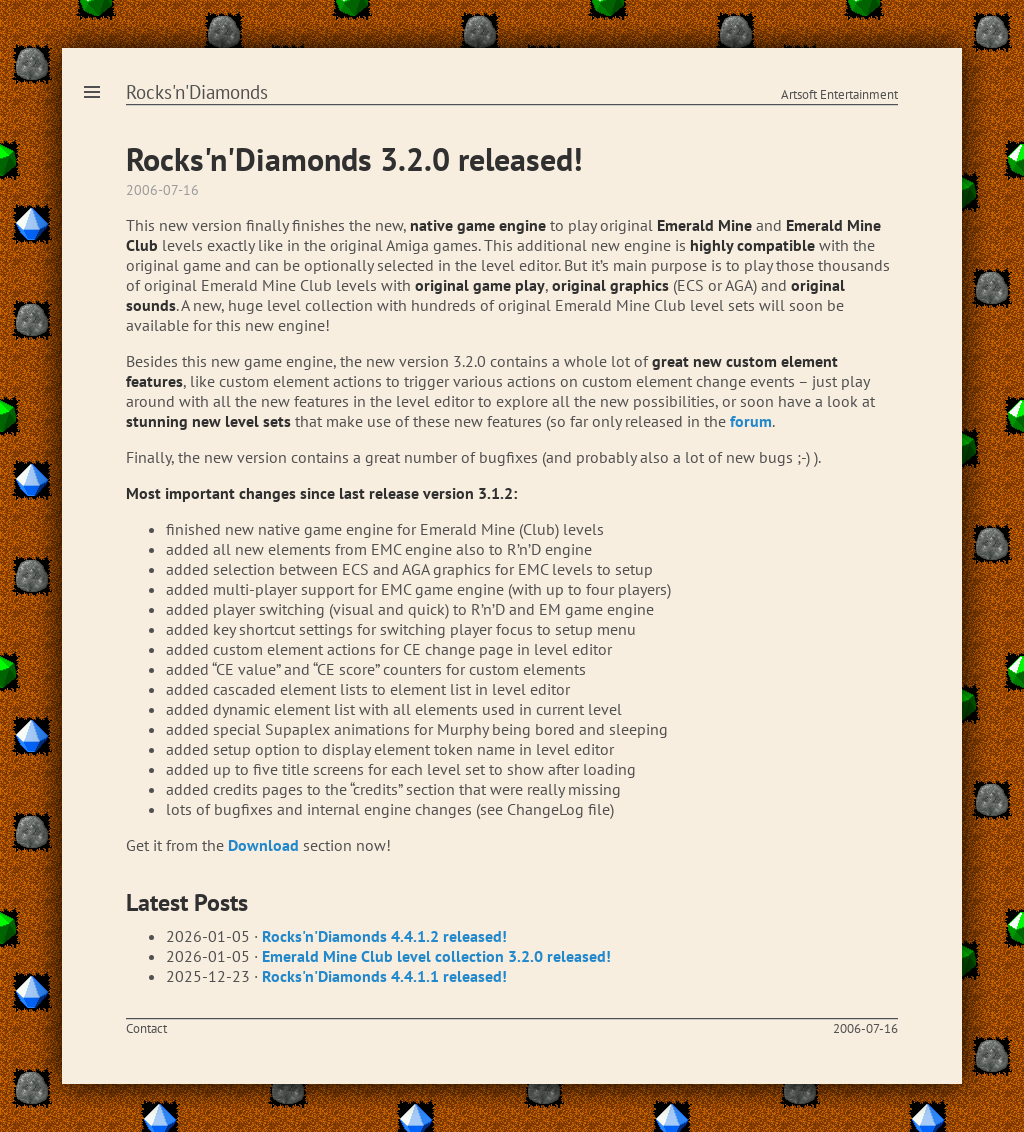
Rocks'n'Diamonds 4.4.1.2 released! (384, 936)
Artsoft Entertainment (839, 94)
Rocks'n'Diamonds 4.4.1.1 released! (384, 976)
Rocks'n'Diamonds (197, 92)
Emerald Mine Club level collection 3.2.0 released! (436, 956)
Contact (146, 1028)
